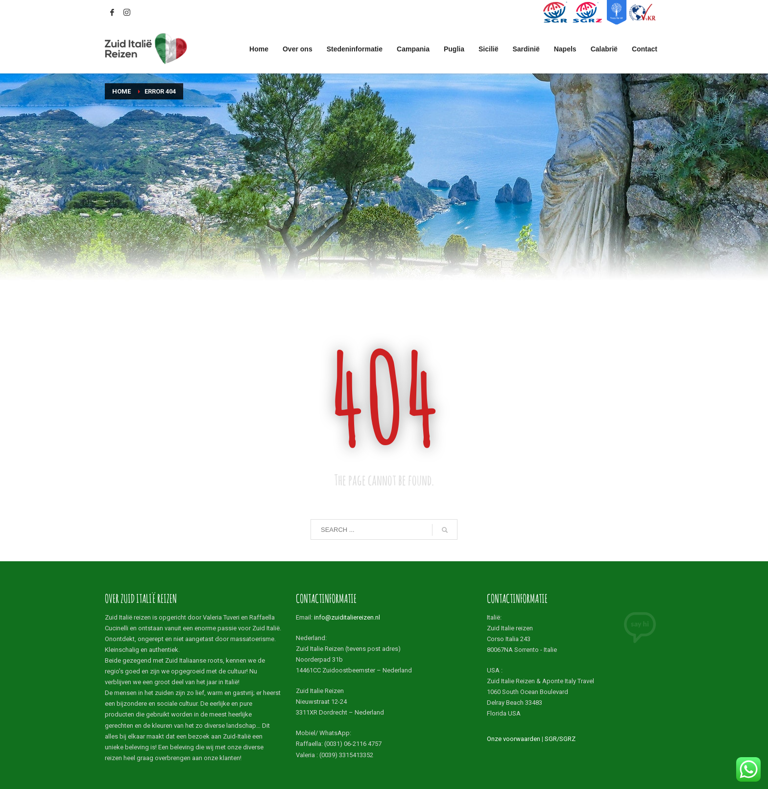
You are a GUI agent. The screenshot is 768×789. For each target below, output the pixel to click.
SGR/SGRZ (560, 738)
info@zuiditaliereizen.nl (347, 617)
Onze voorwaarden (513, 738)
